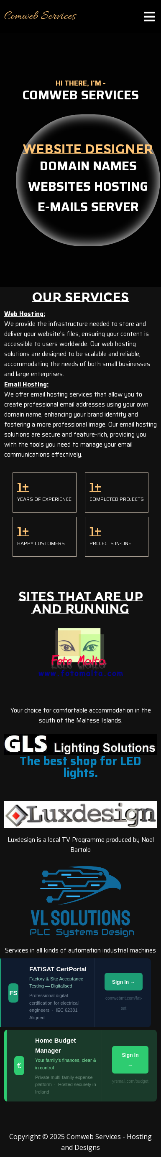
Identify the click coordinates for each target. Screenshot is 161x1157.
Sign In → (123, 982)
